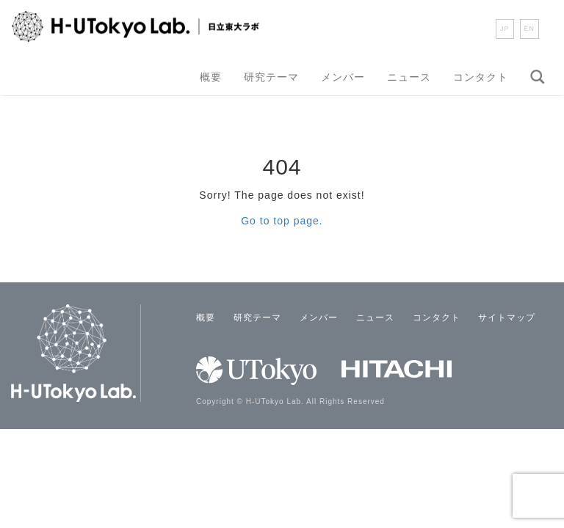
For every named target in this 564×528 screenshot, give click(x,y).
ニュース (409, 77)
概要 (211, 77)
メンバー (343, 77)
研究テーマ (271, 77)
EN (529, 28)
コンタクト (480, 77)
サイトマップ (506, 317)
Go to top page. (282, 221)
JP (505, 28)
